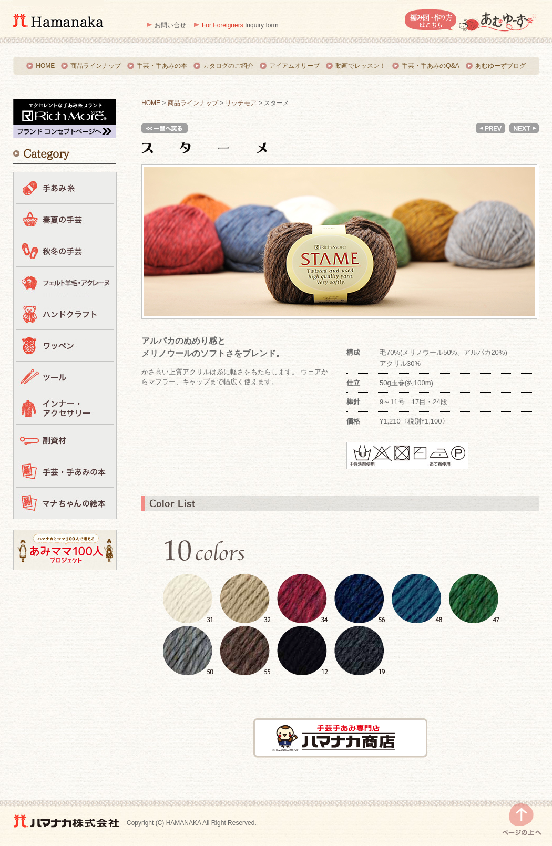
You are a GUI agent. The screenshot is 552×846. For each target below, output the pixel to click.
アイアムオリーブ (294, 65)
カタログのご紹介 (228, 65)
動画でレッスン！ (360, 65)
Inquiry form (240, 25)
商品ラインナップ (95, 65)
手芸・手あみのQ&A (430, 65)
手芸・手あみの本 (162, 65)
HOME (45, 65)
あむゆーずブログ (500, 65)
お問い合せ (170, 25)
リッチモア (241, 103)
